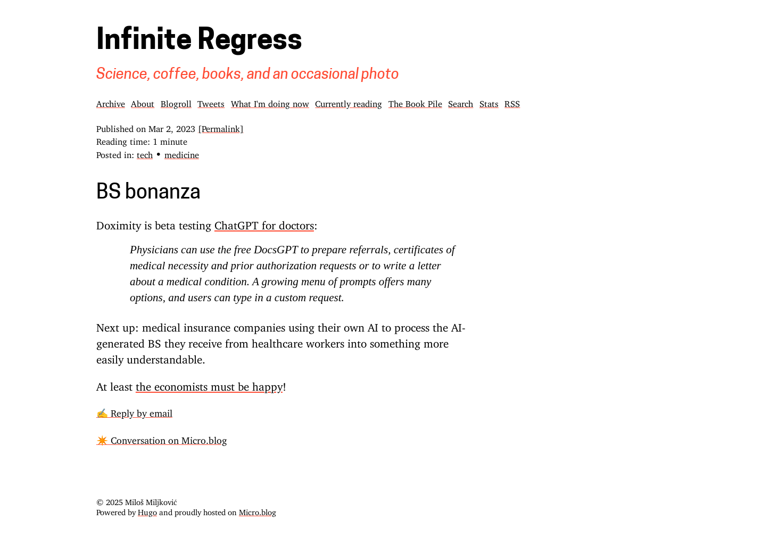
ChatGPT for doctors (264, 222)
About (142, 101)
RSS (512, 101)
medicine (181, 153)
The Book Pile (415, 101)
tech (145, 153)
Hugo (147, 510)
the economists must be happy (209, 383)
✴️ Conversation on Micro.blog (161, 438)
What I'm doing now (270, 101)
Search (460, 101)
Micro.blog (257, 510)
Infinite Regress (199, 42)
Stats (489, 101)
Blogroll (176, 101)
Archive (110, 101)
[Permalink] (221, 126)
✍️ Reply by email (134, 411)
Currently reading (348, 101)
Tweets (211, 101)
